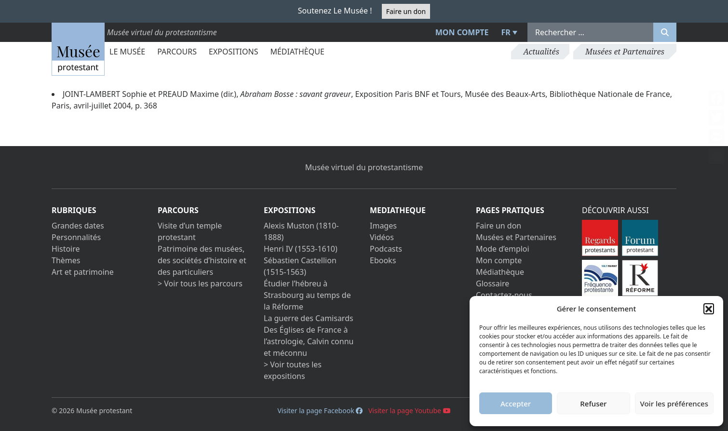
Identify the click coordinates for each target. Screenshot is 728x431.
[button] (709, 308)
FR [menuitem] (506, 32)
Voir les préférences (674, 403)
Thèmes (66, 260)
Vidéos (382, 237)
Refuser (593, 403)
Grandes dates (78, 225)
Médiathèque (297, 51)
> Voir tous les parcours (200, 283)
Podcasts (386, 248)
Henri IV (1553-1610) (300, 248)
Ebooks (383, 260)
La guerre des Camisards (308, 318)
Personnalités (76, 237)
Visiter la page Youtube (409, 410)
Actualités (541, 51)
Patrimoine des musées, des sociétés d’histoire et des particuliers (202, 260)
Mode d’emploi (502, 248)
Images (383, 225)
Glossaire (492, 283)
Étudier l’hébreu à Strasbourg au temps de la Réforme (307, 295)
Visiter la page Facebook (320, 410)
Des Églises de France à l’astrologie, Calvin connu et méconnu (308, 341)
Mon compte (462, 32)
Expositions (233, 51)
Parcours (177, 51)
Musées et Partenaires (624, 51)
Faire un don (406, 11)
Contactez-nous (504, 295)
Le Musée (127, 51)
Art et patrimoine (83, 272)
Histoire (66, 248)
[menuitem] (508, 32)
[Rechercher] (664, 32)
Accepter (515, 403)
